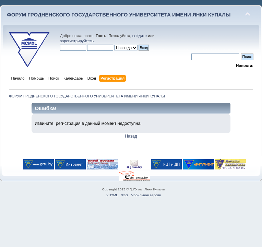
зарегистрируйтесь (77, 41)
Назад (131, 136)
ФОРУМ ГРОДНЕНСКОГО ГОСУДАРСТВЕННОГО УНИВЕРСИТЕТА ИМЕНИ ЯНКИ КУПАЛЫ (119, 14)
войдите (139, 36)
